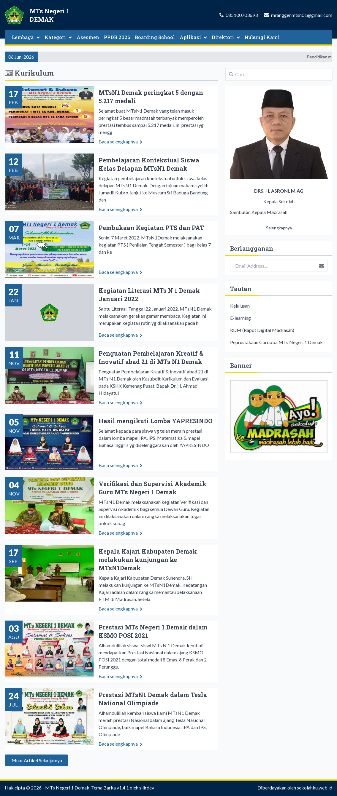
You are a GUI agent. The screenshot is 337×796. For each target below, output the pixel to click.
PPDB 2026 (117, 37)
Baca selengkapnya (121, 142)
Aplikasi (193, 37)
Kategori (58, 37)
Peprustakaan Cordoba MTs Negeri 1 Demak (276, 342)
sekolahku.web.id (314, 787)
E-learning (240, 318)
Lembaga (26, 37)
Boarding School (155, 37)
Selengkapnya (279, 227)
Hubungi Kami (262, 37)
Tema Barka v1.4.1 (110, 787)
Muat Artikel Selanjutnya (36, 766)
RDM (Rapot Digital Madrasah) (262, 330)
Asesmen (88, 37)
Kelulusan (240, 306)
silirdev (146, 787)
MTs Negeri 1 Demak (67, 787)
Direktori (226, 37)
